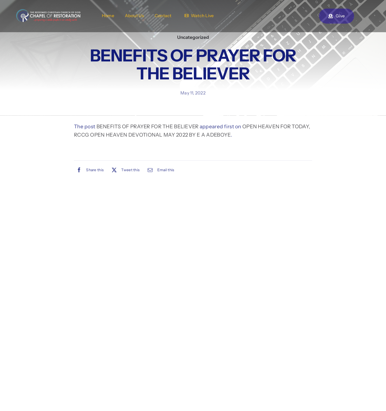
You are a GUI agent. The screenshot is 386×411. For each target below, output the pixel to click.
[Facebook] (89, 171)
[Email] (159, 171)
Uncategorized (193, 37)
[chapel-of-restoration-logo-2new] (48, 12)
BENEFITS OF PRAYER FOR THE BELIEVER (147, 127)
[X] (124, 171)
